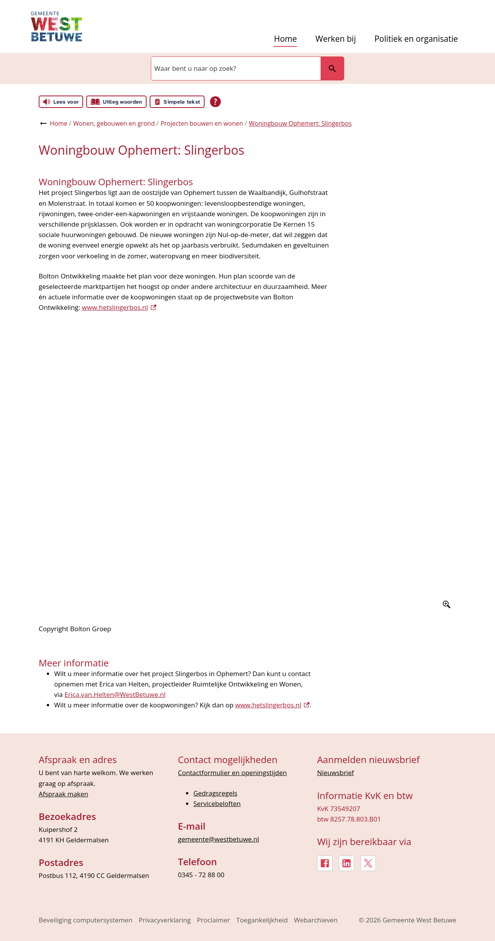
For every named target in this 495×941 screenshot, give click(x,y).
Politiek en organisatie (416, 39)
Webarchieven (316, 919)
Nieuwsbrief (335, 772)
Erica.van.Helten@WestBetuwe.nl (115, 694)
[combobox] (235, 68)
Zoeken (332, 68)
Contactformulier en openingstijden (232, 772)
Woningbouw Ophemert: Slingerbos (300, 123)
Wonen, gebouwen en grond (114, 123)
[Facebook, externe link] (325, 863)
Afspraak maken (63, 793)
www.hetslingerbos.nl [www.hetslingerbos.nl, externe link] (272, 704)
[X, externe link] (368, 863)
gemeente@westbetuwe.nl (218, 839)
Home (285, 39)
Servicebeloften (217, 803)
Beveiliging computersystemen (86, 919)
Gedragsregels (215, 793)
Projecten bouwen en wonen (201, 123)
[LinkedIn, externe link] (346, 863)
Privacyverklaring (165, 919)
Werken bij (336, 39)
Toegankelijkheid (262, 919)
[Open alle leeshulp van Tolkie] (215, 101)
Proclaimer (213, 919)
